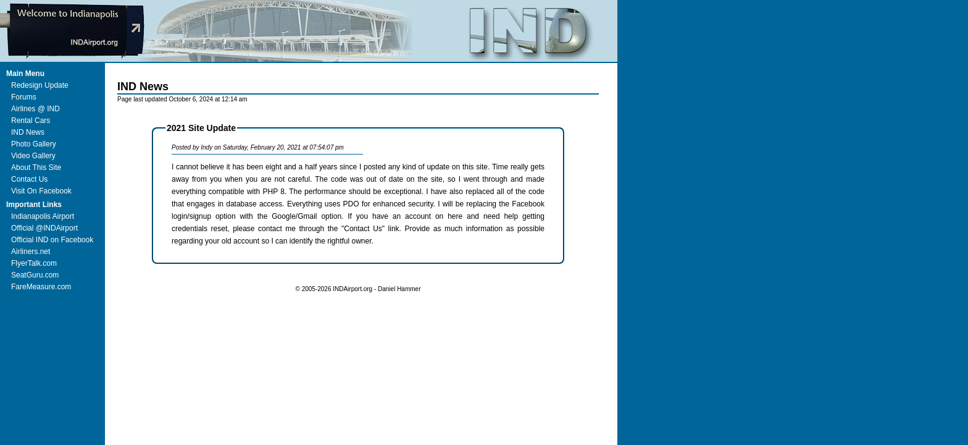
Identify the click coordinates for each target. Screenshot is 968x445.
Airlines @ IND (35, 108)
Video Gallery (33, 155)
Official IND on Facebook (52, 239)
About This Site (36, 167)
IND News (27, 132)
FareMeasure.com (41, 286)
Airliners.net (30, 251)
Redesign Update (40, 85)
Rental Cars (30, 120)
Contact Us (29, 179)
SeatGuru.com (35, 275)
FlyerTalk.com (34, 263)
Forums (23, 97)
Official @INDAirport (44, 228)
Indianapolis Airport (42, 216)
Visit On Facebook (41, 191)
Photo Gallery (33, 144)
